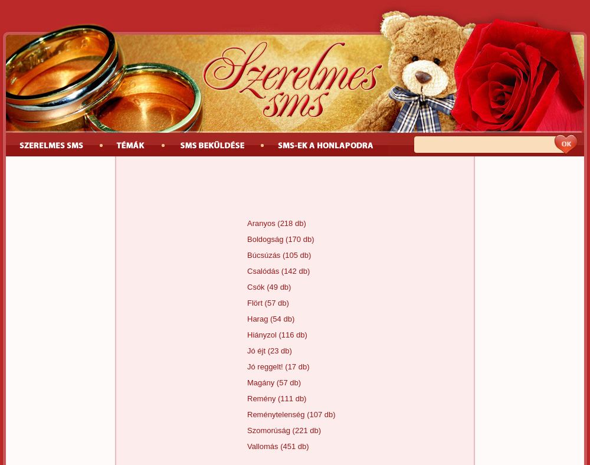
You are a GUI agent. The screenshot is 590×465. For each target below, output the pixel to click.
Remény (261, 398)
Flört (255, 303)
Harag (257, 319)
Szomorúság (268, 430)
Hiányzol (262, 334)
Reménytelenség (276, 414)
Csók (256, 287)
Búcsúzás (263, 255)
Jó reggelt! (265, 366)
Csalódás (263, 271)
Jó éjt (256, 350)
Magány (260, 382)
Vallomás (262, 446)
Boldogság (265, 239)
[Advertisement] (295, 188)
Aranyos (261, 223)
